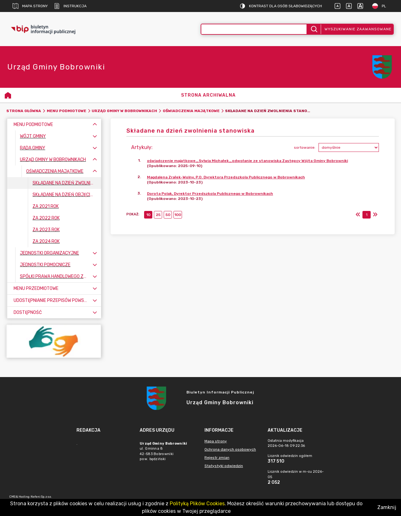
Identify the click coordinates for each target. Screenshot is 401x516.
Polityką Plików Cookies (197, 504)
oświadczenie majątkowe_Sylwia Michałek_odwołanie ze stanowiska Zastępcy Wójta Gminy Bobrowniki (247, 161)
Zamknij (386, 507)
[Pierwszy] (358, 215)
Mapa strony (30, 6)
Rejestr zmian (216, 457)
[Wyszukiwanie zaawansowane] (254, 29)
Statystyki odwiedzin (223, 466)
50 (168, 215)
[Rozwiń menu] (95, 136)
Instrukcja (70, 6)
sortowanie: (304, 147)
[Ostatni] (375, 215)
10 (148, 215)
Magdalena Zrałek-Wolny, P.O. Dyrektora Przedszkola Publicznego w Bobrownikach (226, 177)
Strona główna (23, 111)
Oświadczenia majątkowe (191, 111)
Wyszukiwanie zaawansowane (358, 29)
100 (177, 215)
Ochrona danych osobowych (230, 449)
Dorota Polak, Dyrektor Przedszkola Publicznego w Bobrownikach (210, 193)
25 (158, 215)
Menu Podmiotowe (66, 111)
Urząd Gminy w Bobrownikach (124, 111)
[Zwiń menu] (95, 124)
